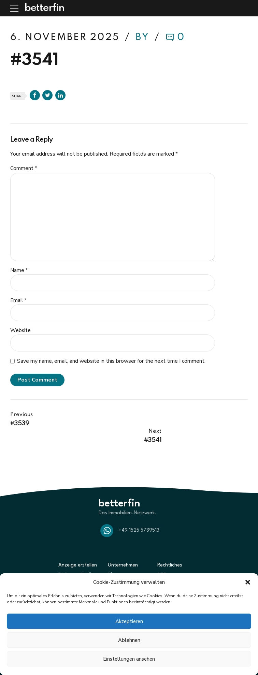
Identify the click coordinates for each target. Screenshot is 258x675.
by (143, 37)
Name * (19, 270)
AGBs (163, 558)
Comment (23, 168)
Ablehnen (129, 640)
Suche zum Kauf (74, 558)
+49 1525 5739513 (138, 513)
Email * (18, 300)
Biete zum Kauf (73, 568)
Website (20, 330)
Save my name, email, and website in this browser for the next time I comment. (111, 361)
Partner (115, 568)
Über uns (117, 558)
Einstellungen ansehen (129, 659)
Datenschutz (170, 568)
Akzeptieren (129, 621)
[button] (247, 582)
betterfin (44, 8)
